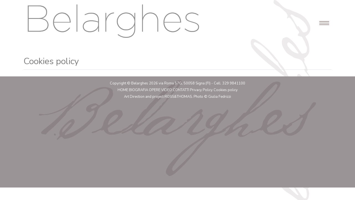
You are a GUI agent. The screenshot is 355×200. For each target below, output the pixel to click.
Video (166, 90)
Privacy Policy (201, 90)
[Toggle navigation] (322, 21)
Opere (154, 90)
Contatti (181, 90)
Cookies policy (226, 90)
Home (123, 90)
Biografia (138, 90)
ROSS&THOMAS (178, 96)
